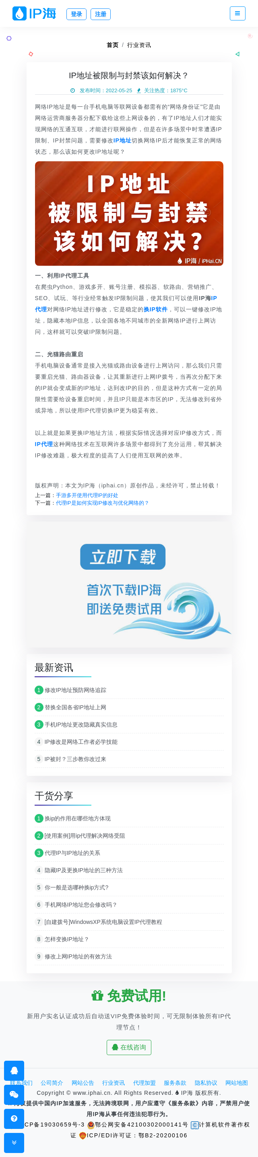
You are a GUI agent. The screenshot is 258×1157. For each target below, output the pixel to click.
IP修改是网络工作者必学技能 (76, 742)
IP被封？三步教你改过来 (70, 759)
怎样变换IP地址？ (62, 939)
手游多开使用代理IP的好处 (87, 495)
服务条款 (175, 1083)
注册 (100, 14)
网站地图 (236, 1083)
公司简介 (52, 1083)
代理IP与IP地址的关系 (67, 853)
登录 (76, 14)
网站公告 (83, 1083)
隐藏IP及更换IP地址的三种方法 (79, 870)
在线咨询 (129, 1047)
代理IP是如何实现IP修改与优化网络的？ (102, 503)
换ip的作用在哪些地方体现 (73, 818)
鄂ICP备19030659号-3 (46, 1124)
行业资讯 (139, 45)
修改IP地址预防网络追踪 (70, 690)
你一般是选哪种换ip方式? (72, 887)
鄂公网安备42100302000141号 (138, 1124)
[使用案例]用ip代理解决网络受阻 (80, 835)
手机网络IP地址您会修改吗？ (76, 904)
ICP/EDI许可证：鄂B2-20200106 (133, 1135)
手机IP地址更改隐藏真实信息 (76, 724)
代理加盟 (144, 1083)
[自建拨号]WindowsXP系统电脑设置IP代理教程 (98, 922)
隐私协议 (206, 1083)
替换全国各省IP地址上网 (70, 707)
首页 (113, 45)
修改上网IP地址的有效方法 (73, 956)
